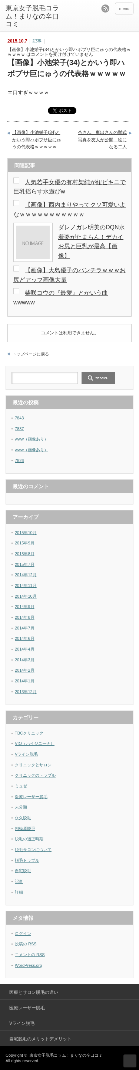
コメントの (30, 954)
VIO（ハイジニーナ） (34, 743)
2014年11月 (26, 585)
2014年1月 (24, 681)
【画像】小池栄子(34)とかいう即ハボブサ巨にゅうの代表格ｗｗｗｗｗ (36, 139)
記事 (37, 41)
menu (124, 8)
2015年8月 (24, 553)
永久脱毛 (23, 818)
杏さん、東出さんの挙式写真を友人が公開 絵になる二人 (102, 139)
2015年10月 (26, 532)
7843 (19, 418)
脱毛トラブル (27, 860)
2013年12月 (26, 691)
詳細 (19, 892)
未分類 (21, 807)
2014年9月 (24, 606)
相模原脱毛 (25, 828)
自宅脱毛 (23, 870)
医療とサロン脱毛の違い (33, 992)
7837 (19, 428)
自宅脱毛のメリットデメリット (40, 1039)
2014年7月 (24, 628)
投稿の (26, 944)
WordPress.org (28, 965)
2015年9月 (24, 543)
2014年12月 (26, 575)
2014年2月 (24, 670)
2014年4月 (24, 649)
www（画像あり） (31, 439)
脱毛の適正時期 (29, 839)
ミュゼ (21, 786)
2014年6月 (24, 638)
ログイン (23, 933)
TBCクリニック (29, 733)
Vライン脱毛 (26, 754)
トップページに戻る (30, 354)
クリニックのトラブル (35, 775)
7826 (19, 460)
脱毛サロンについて (33, 849)
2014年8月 (24, 617)
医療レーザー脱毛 (31, 796)
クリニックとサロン (33, 765)
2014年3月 (24, 660)
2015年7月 (24, 564)
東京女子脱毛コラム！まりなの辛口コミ (32, 16)
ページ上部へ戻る (129, 1060)
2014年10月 (26, 596)
